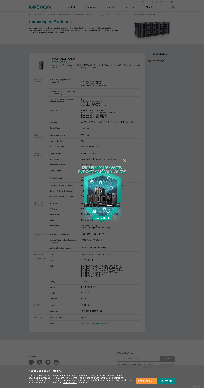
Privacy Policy (70, 382)
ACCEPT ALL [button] (167, 381)
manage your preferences (76, 380)
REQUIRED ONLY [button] (146, 381)
